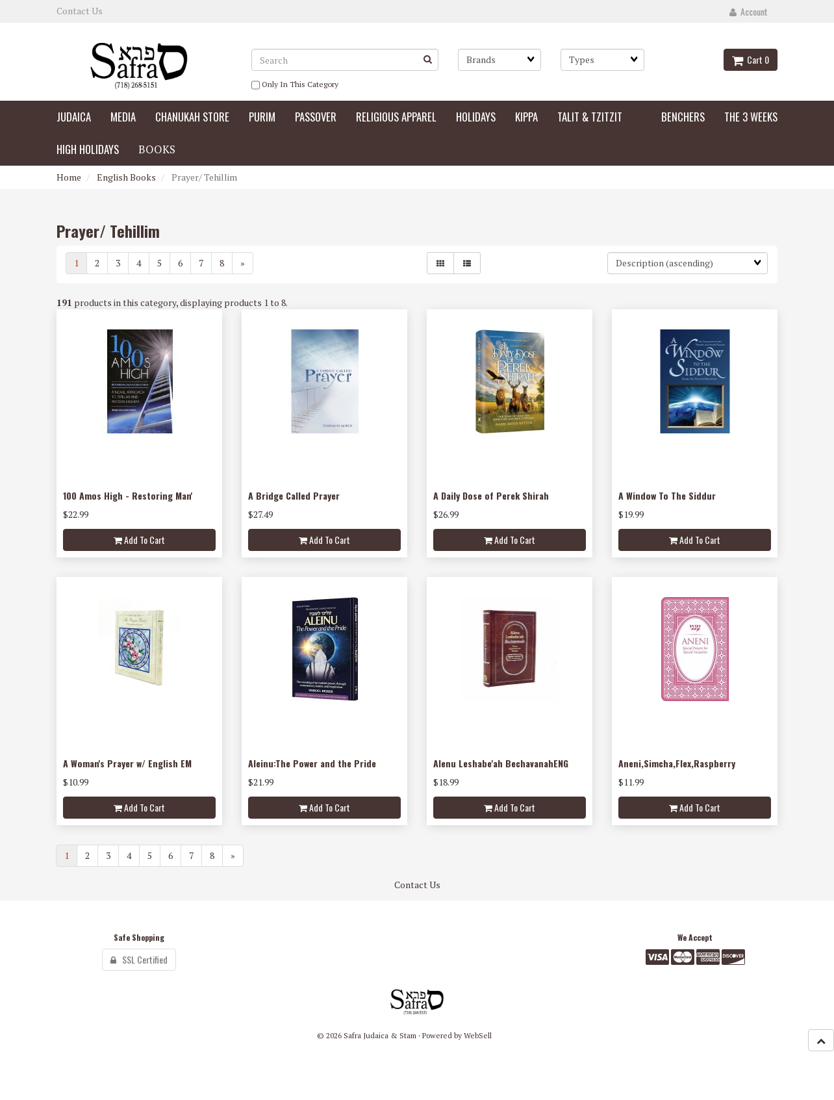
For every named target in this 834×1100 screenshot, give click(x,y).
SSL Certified (139, 959)
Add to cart (139, 539)
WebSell (478, 1035)
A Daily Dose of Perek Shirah (491, 495)
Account (748, 11)
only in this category (294, 85)
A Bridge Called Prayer (294, 495)
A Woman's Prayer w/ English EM (127, 763)
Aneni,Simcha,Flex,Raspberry (676, 763)
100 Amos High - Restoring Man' (127, 495)
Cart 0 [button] (750, 59)
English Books (126, 177)
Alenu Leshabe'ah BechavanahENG (500, 763)
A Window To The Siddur (667, 495)
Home (69, 177)
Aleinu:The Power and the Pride (312, 763)
